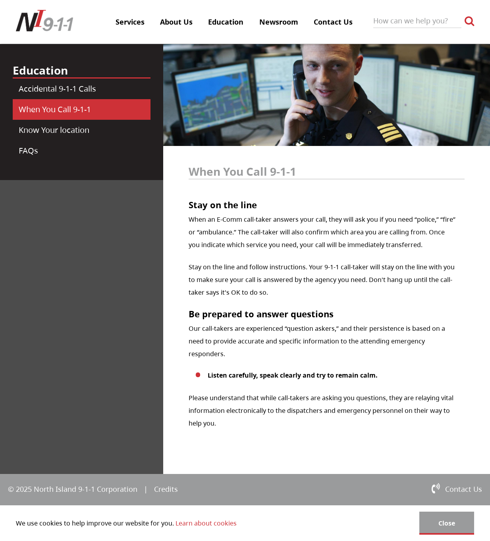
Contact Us (333, 22)
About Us (176, 22)
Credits (166, 489)
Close (446, 523)
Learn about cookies (206, 523)
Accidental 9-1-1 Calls (57, 88)
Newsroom (278, 22)
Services (130, 22)
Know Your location (54, 130)
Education (225, 22)
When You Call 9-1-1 (55, 109)
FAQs (28, 150)
